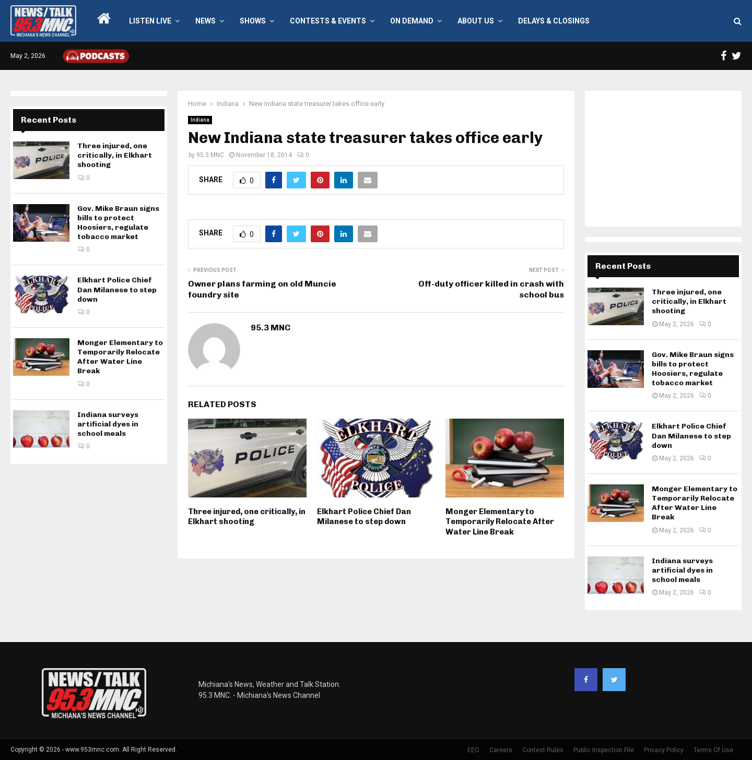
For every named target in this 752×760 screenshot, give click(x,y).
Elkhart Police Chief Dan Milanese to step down (364, 517)
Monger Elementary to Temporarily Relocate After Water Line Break (499, 522)
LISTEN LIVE (150, 21)
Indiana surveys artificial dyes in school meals (107, 424)
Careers (500, 750)
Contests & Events (328, 21)
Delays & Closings (554, 21)
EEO (473, 750)
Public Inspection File (603, 750)
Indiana (200, 120)
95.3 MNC (210, 155)
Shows (253, 21)
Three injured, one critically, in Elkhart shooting (247, 517)
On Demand (411, 21)
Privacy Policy (664, 750)
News (205, 21)
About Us (475, 21)
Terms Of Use (713, 750)
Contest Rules (542, 750)
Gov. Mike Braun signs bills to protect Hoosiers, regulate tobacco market (118, 223)
